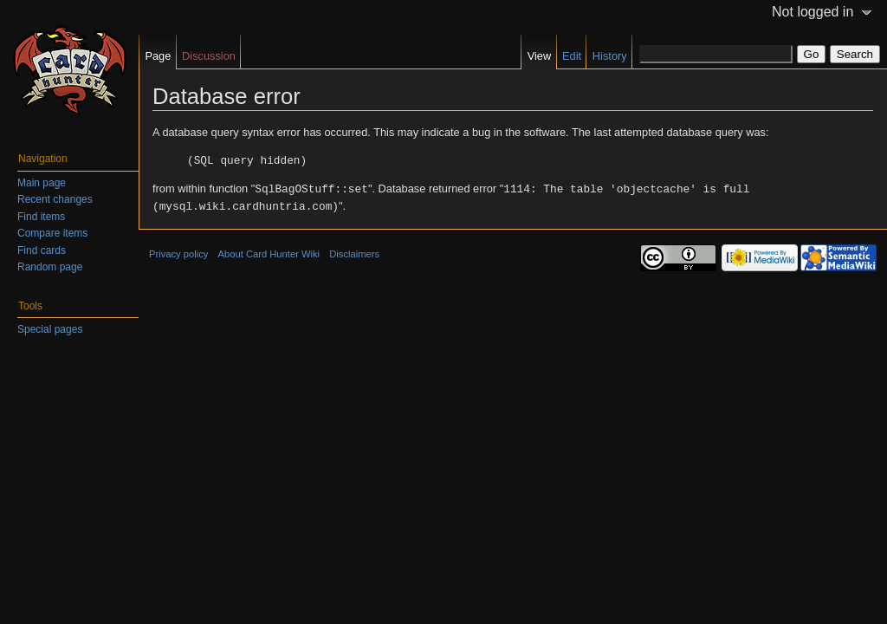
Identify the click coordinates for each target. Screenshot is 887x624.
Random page (49, 267)
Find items (41, 217)
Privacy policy (178, 251)
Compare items (52, 233)
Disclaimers (354, 251)
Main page (41, 183)
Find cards (41, 250)
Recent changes (55, 199)
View (540, 55)
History (609, 55)
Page (158, 55)
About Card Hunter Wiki (269, 251)
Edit (571, 55)
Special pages (49, 329)
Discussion (209, 55)
